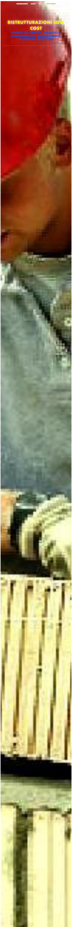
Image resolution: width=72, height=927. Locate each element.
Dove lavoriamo (51, 3)
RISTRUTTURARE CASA (22, 3)
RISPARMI (33, 3)
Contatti (41, 3)
